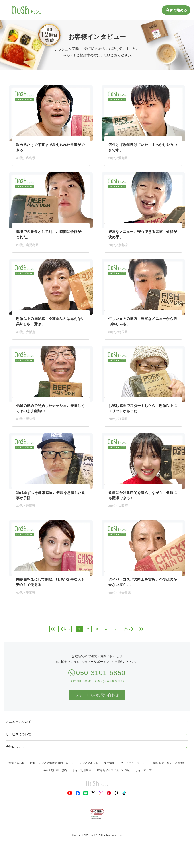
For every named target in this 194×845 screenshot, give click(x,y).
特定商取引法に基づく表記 (113, 770)
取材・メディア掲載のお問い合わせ (52, 763)
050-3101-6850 (100, 672)
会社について (97, 746)
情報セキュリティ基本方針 (169, 763)
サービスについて (97, 734)
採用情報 (109, 763)
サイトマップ (143, 770)
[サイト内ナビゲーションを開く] (6, 10)
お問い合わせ (16, 763)
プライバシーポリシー (134, 763)
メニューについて (97, 722)
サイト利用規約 (82, 770)
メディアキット (88, 763)
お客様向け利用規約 (54, 770)
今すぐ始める (176, 10)
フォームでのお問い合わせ (97, 695)
